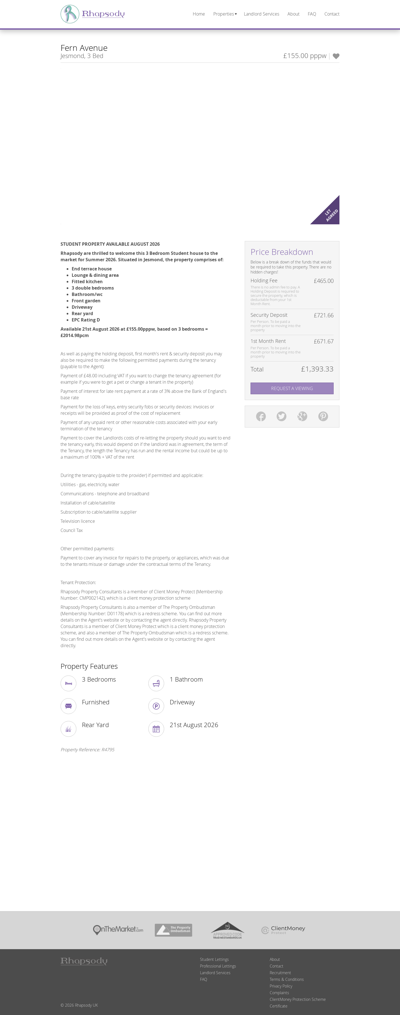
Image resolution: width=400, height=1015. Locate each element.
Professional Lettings (218, 966)
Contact (276, 966)
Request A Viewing (292, 388)
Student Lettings (214, 959)
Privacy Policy (281, 986)
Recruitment (280, 972)
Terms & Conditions (287, 979)
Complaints (279, 992)
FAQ (203, 979)
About (275, 959)
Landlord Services (215, 972)
